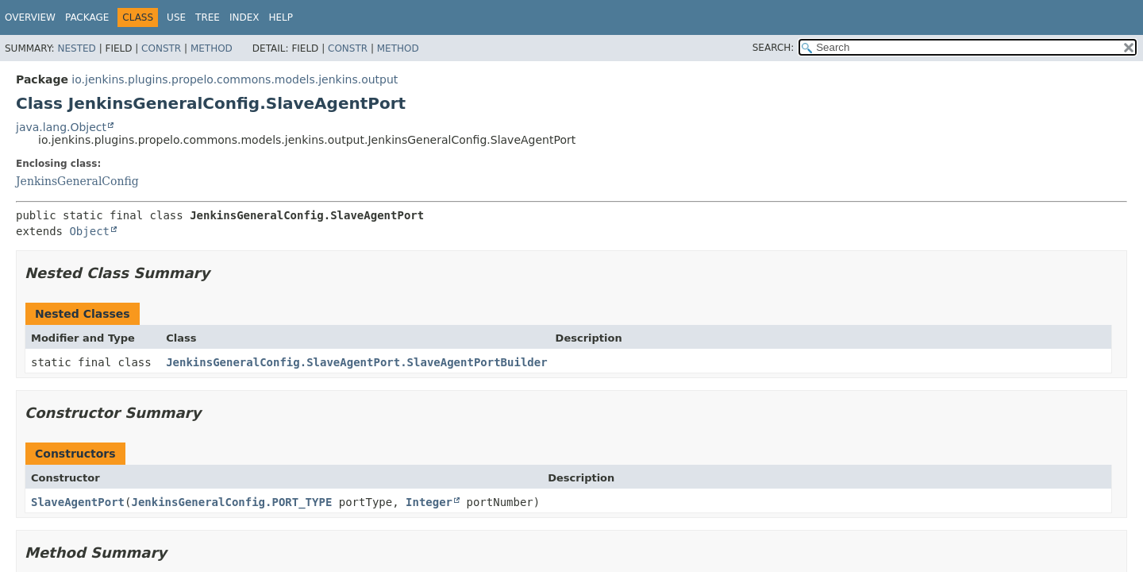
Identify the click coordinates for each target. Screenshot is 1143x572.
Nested (76, 48)
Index (244, 17)
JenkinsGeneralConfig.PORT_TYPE (231, 502)
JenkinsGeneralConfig (77, 181)
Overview (30, 17)
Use (176, 17)
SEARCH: (773, 47)
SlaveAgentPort (78, 502)
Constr (161, 48)
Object (89, 231)
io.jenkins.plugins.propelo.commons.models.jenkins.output (234, 79)
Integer (429, 502)
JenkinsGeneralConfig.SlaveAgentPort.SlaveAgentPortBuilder (356, 362)
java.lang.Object (61, 127)
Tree (207, 17)
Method (211, 48)
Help (280, 17)
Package (87, 17)
